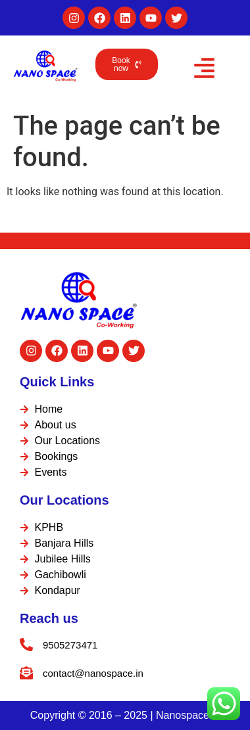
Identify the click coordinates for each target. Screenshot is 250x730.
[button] (204, 70)
